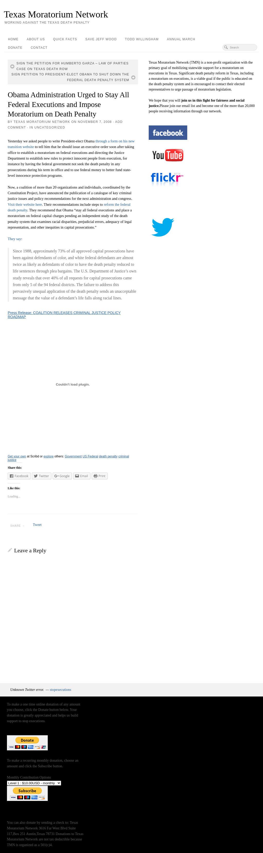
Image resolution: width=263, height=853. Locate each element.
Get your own (17, 456)
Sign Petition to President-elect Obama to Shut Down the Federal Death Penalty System (70, 77)
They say (14, 239)
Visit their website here (25, 204)
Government (73, 456)
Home (13, 39)
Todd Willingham (142, 39)
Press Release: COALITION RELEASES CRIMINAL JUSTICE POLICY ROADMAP (64, 315)
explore (48, 456)
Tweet (37, 525)
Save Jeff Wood (101, 39)
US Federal (90, 456)
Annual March (181, 39)
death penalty (108, 456)
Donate (15, 48)
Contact (39, 48)
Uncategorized (49, 127)
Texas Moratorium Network (56, 14)
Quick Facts (65, 39)
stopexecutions (60, 690)
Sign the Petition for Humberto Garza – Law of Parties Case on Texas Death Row (72, 66)
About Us (36, 39)
